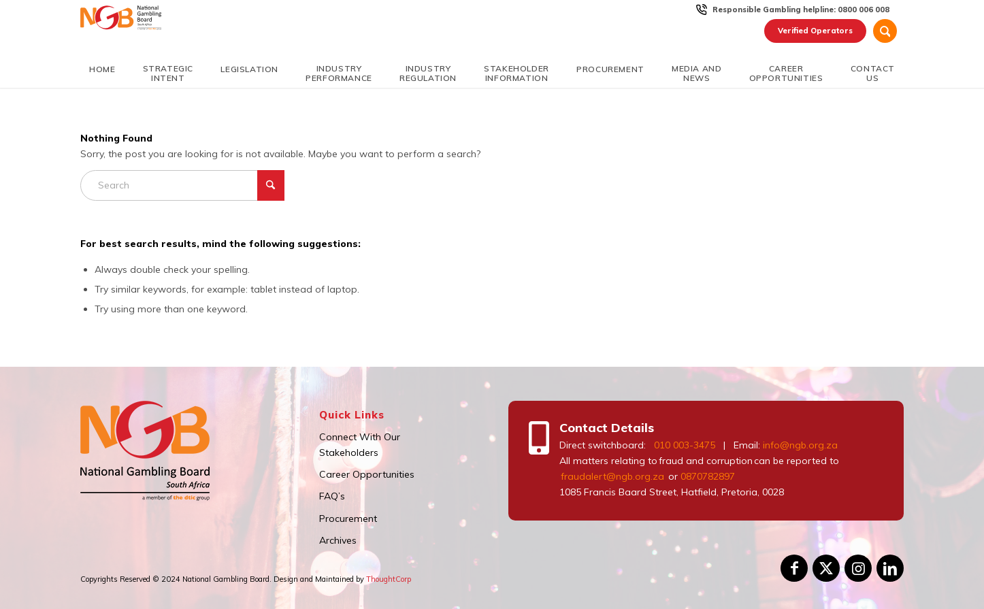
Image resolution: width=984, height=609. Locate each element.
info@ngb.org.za (800, 445)
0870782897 (707, 476)
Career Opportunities (366, 474)
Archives (338, 540)
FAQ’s (332, 496)
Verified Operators (815, 30)
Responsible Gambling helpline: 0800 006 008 (800, 9)
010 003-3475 (684, 445)
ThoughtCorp (388, 579)
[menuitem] (801, 9)
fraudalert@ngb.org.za (611, 476)
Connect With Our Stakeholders (359, 445)
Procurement (348, 518)
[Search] (885, 31)
